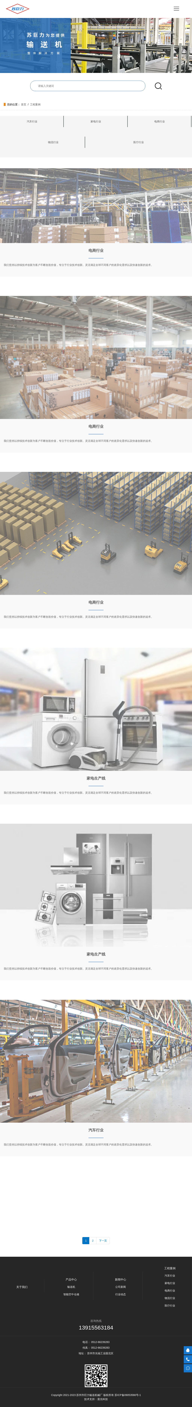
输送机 (71, 1286)
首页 (23, 104)
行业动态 (120, 1294)
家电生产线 (96, 708)
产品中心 (71, 1279)
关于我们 (22, 1287)
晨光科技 (102, 1399)
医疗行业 (138, 142)
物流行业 (53, 142)
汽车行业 (32, 121)
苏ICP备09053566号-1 (128, 1395)
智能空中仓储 (71, 1294)
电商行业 (159, 121)
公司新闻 (120, 1286)
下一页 (103, 1240)
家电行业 (96, 121)
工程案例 (35, 104)
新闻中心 (120, 1279)
